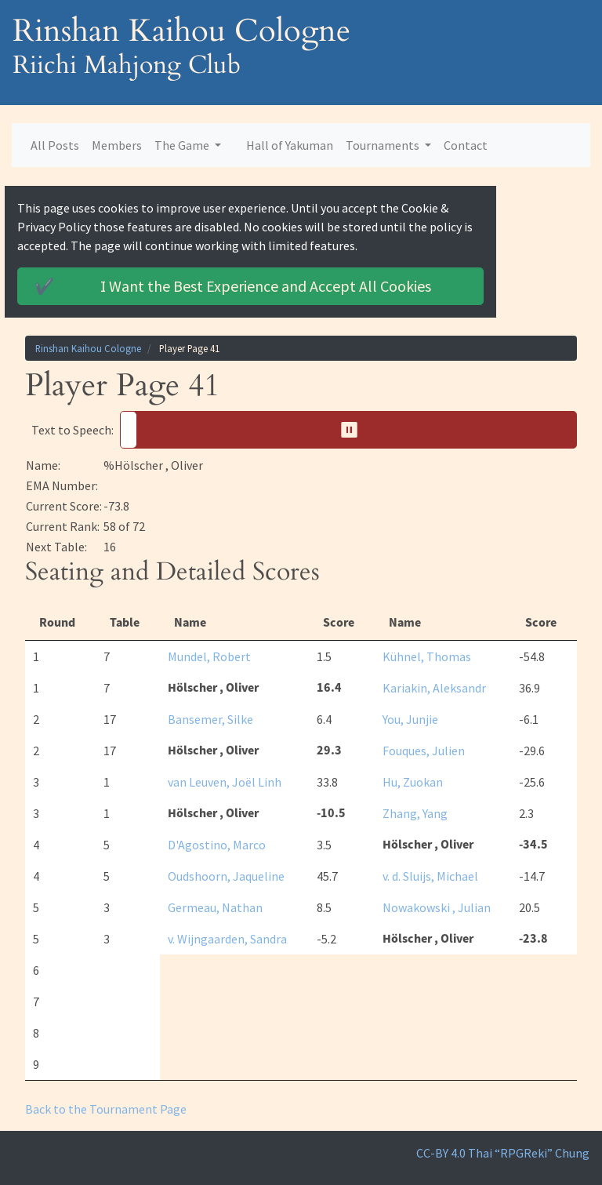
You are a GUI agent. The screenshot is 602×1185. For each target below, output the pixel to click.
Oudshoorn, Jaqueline (226, 876)
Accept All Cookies (256, 286)
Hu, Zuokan (413, 782)
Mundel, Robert (209, 656)
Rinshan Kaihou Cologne (88, 348)
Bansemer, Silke (210, 719)
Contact (466, 145)
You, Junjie (410, 719)
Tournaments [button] (384, 145)
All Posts (55, 145)
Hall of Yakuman (289, 145)
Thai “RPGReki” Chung (528, 1153)
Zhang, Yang (415, 813)
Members (117, 145)
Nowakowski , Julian (437, 907)
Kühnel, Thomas (427, 656)
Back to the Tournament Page (106, 1109)
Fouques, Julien (424, 750)
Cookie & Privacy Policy (463, 208)
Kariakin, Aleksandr (434, 688)
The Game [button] (183, 145)
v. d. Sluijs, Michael (430, 876)
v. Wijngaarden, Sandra (227, 939)
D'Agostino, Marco (217, 844)
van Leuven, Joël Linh (224, 782)
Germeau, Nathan (215, 907)
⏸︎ (354, 429)
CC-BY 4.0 (441, 1153)
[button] (348, 430)
